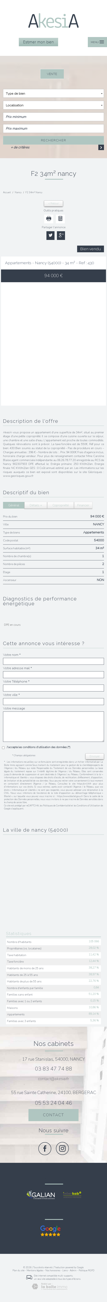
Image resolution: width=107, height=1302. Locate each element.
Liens (65, 1270)
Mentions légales (35, 1270)
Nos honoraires (52, 1270)
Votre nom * (12, 655)
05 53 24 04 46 (53, 1103)
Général (13, 505)
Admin (73, 1270)
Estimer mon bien (38, 42)
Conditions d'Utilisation (88, 805)
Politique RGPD (86, 1270)
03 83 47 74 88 (53, 1068)
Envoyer (95, 756)
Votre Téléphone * (16, 682)
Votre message (14, 708)
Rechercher (53, 140)
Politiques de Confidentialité (56, 805)
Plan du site (18, 1270)
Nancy (18, 192)
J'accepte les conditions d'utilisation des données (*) (38, 747)
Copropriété (60, 505)
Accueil (7, 192)
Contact (53, 1115)
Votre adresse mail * (17, 668)
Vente (52, 74)
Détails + (36, 505)
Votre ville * (11, 695)
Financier (83, 505)
